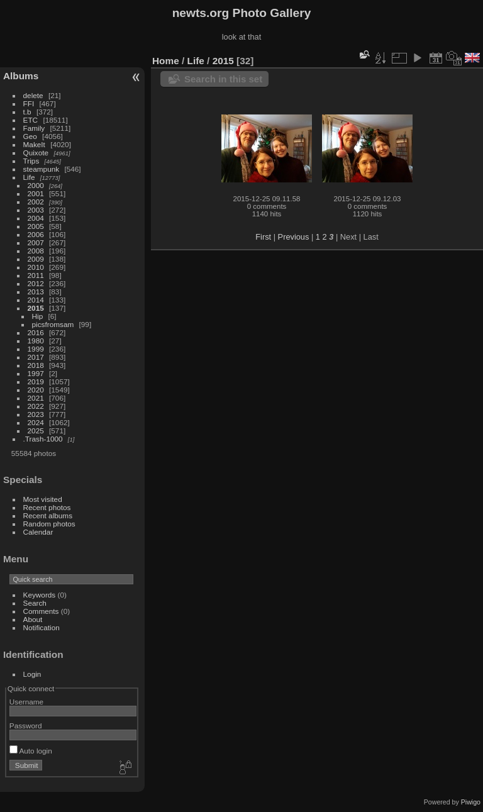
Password (25, 725)
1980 (36, 340)
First (263, 237)
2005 (36, 226)
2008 (36, 251)
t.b (27, 112)
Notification (41, 627)
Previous (293, 237)
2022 (36, 406)
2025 (36, 430)
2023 (36, 414)
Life (29, 177)
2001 (36, 193)
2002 (36, 201)
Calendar (38, 532)
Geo (30, 136)
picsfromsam (53, 324)
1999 (36, 349)
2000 (36, 185)
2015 (36, 308)
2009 (36, 259)
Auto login (30, 751)
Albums (20, 75)
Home (165, 60)
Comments (41, 611)
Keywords (39, 595)
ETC (30, 120)
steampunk (41, 169)
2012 (36, 283)
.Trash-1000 (43, 439)
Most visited (42, 499)
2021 (36, 398)
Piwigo (470, 802)
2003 (36, 210)
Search (35, 603)
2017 (36, 357)
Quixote (36, 152)
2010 (36, 267)
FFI (29, 103)
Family (34, 128)
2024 (36, 422)
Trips (31, 161)
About (33, 619)
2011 (36, 275)
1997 (36, 373)
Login (32, 674)
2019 (36, 381)
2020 (36, 390)
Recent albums (47, 515)
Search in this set (223, 79)
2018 (36, 365)
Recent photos (47, 507)
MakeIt (34, 144)
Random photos (49, 524)
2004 (36, 218)
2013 (36, 291)
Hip (37, 316)
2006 (36, 234)
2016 (36, 332)
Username (26, 702)
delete (33, 95)
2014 (36, 300)
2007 (36, 242)
